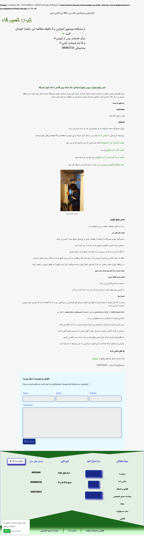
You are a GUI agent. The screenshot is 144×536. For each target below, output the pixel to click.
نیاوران (95, 358)
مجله (122, 515)
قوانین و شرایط (122, 500)
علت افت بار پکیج (115, 150)
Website (93, 393)
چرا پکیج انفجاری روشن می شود (108, 164)
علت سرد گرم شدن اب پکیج (110, 157)
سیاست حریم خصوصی (122, 507)
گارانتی (122, 530)
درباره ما (122, 484)
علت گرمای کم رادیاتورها (112, 143)
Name (25, 393)
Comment (28, 405)
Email (58, 393)
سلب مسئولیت (122, 523)
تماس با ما (103, 135)
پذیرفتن (6, 530)
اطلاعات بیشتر (16, 530)
